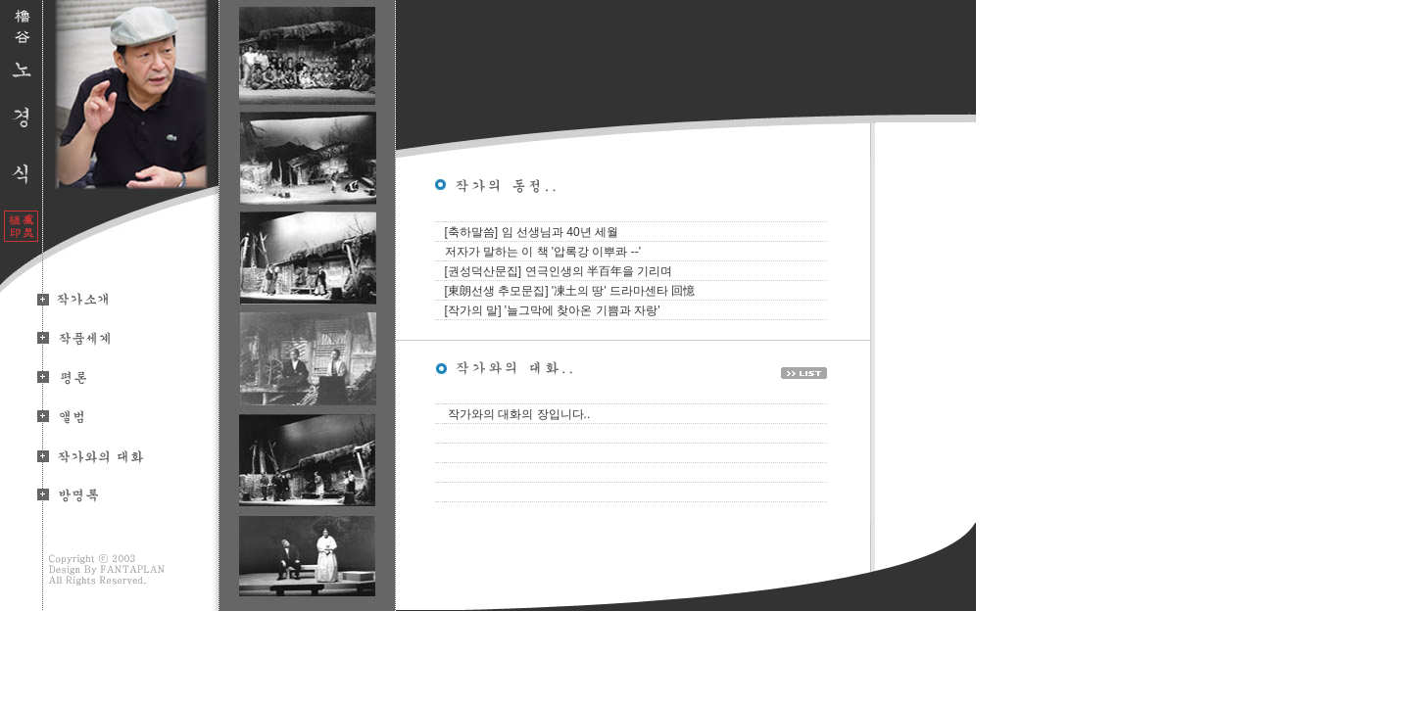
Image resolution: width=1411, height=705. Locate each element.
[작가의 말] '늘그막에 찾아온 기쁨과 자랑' (552, 310)
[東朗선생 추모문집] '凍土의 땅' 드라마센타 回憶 (570, 291)
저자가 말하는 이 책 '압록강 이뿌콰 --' (543, 251)
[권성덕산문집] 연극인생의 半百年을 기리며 (559, 271)
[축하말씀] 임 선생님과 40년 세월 (531, 232)
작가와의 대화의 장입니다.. (519, 414)
